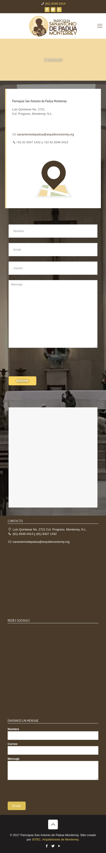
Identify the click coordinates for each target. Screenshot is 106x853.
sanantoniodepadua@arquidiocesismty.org (45, 134)
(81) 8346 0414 (55, 3)
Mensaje (53, 768)
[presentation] (44, 363)
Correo (53, 748)
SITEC (36, 839)
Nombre (53, 733)
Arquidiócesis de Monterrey (60, 839)
